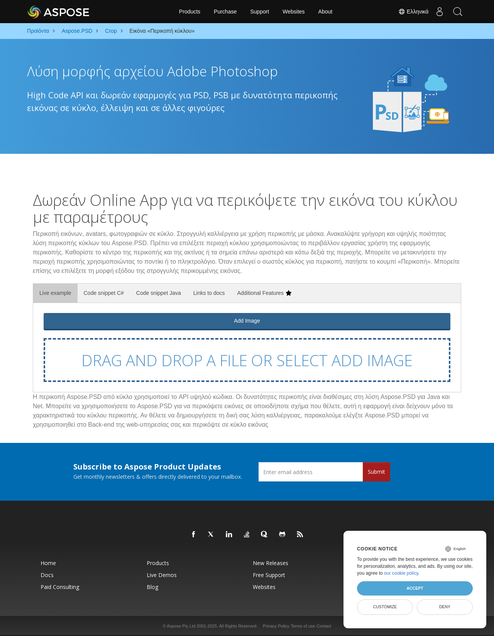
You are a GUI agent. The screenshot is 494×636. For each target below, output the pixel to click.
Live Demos (162, 575)
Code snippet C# (104, 293)
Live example (55, 293)
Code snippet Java (158, 293)
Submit (376, 471)
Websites (294, 11)
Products (189, 11)
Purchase (225, 11)
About (325, 11)
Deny (444, 606)
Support (259, 11)
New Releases (270, 563)
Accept (414, 588)
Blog (152, 587)
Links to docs (209, 293)
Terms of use (303, 626)
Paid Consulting (60, 587)
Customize (385, 606)
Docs (47, 575)
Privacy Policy (276, 626)
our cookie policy (401, 573)
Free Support (269, 575)
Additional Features (264, 293)
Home (48, 563)
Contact (323, 626)
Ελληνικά (411, 11)
